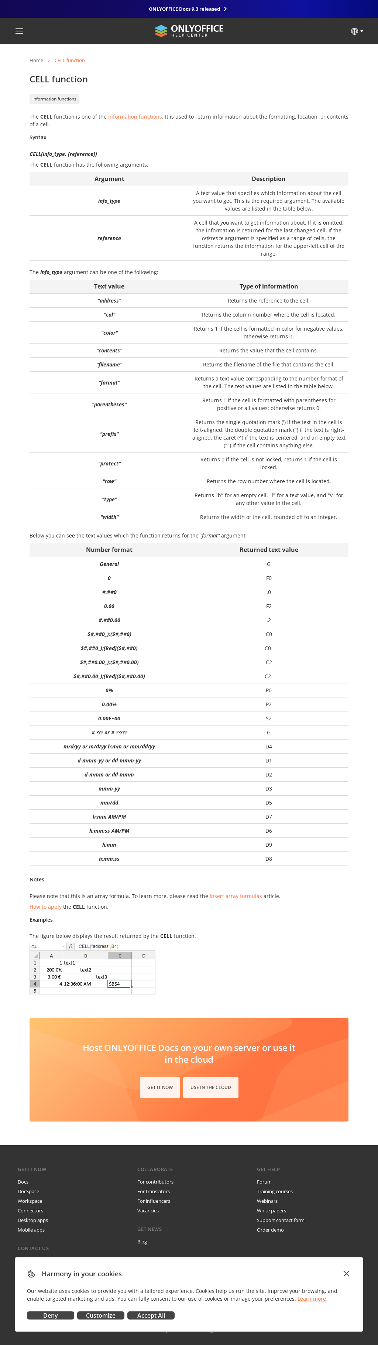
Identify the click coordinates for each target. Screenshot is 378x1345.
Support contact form (281, 1220)
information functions (54, 99)
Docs (23, 1181)
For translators (153, 1191)
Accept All (151, 1315)
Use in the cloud (210, 1087)
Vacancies (148, 1210)
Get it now (160, 1087)
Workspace (30, 1201)
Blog (142, 1241)
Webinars (267, 1201)
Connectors (30, 1210)
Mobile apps (31, 1229)
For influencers (153, 1201)
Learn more (312, 1298)
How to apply (46, 906)
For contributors (155, 1181)
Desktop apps (33, 1220)
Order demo (270, 1229)
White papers (271, 1210)
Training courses (275, 1191)
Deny (50, 1315)
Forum (264, 1181)
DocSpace (28, 1191)
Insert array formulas (236, 895)
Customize (101, 1315)
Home (36, 60)
